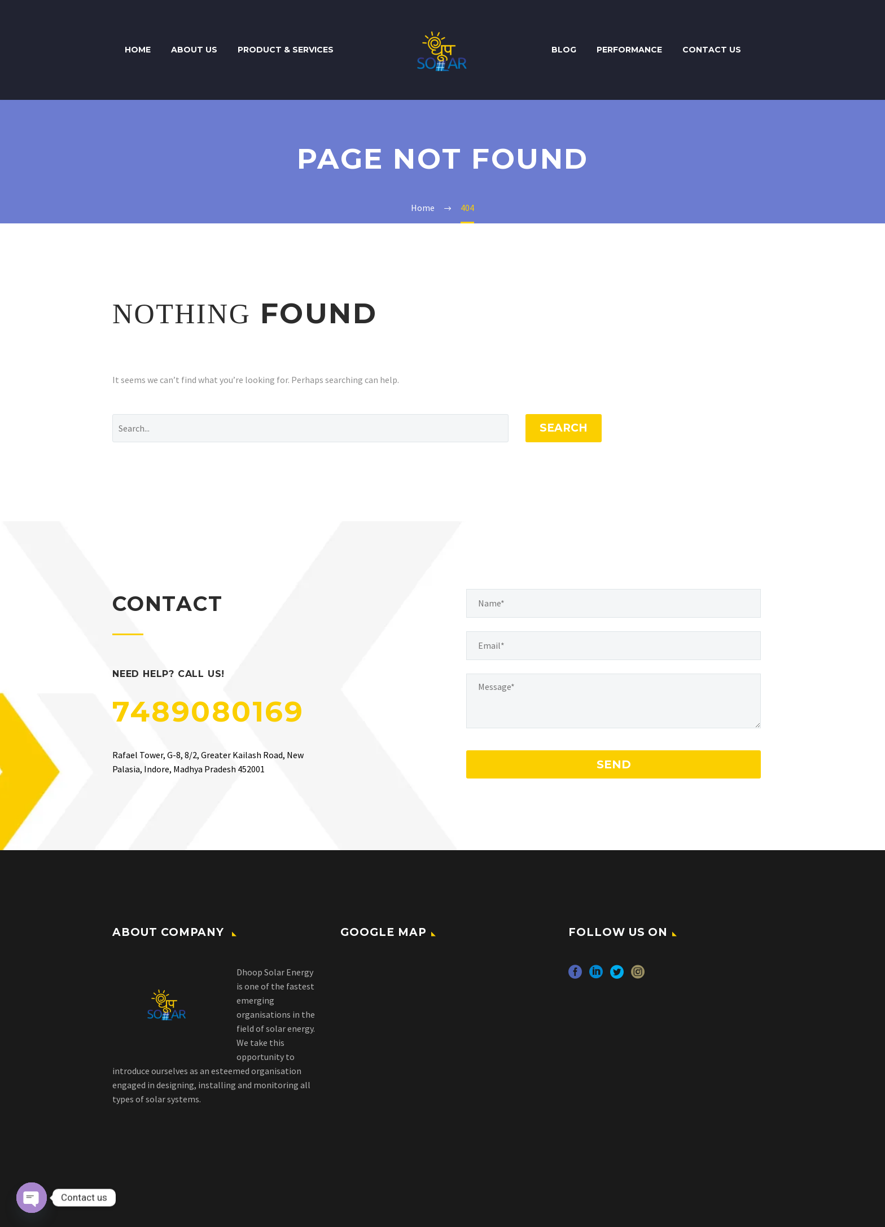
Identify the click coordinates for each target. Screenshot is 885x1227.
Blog (563, 50)
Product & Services (286, 50)
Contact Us (711, 50)
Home (138, 50)
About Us (194, 50)
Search (564, 427)
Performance (629, 50)
